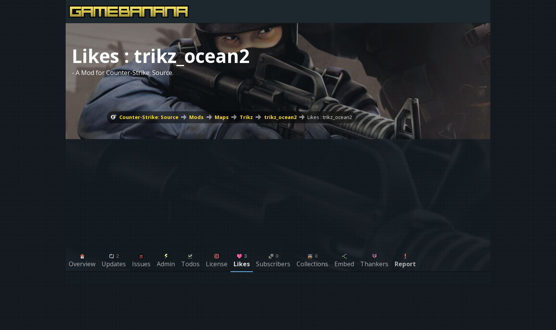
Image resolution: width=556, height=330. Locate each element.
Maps (222, 117)
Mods (196, 117)
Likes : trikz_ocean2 (329, 117)
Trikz (246, 117)
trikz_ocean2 (280, 117)
